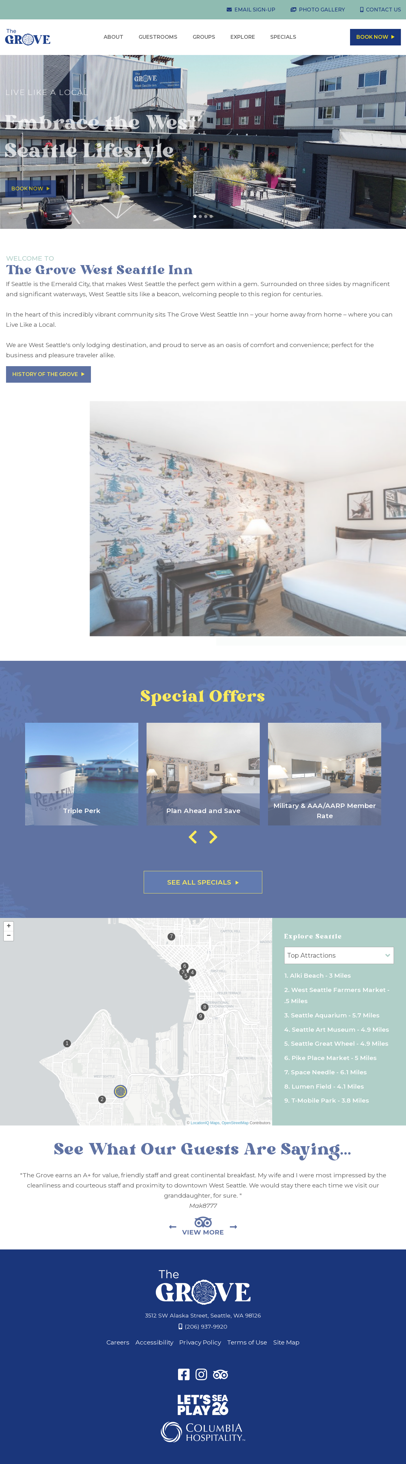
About (113, 37)
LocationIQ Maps (205, 1123)
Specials (283, 37)
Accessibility (154, 1342)
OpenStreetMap (235, 1123)
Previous (192, 837)
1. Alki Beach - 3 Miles (317, 975)
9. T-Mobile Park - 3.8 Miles (326, 1100)
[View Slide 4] (211, 216)
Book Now (375, 37)
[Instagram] (201, 1376)
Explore (243, 37)
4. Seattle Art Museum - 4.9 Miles (336, 1029)
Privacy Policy (200, 1342)
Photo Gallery (322, 10)
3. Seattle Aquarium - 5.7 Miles (332, 1015)
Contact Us (383, 10)
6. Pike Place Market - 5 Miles (330, 1058)
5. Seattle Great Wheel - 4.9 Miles (336, 1043)
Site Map (286, 1342)
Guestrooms (158, 37)
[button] (120, 1091)
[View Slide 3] (205, 216)
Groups (204, 37)
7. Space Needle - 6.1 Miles (325, 1072)
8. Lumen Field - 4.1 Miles (324, 1086)
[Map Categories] (339, 955)
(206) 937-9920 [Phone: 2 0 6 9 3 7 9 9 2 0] (206, 1326)
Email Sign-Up (254, 10)
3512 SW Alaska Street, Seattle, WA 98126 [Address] (203, 1315)
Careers (118, 1342)
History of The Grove (48, 374)
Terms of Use (247, 1342)
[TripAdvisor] (220, 1376)
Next (213, 837)
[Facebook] (183, 1376)
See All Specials (203, 882)
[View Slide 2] (200, 216)
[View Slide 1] (194, 216)
